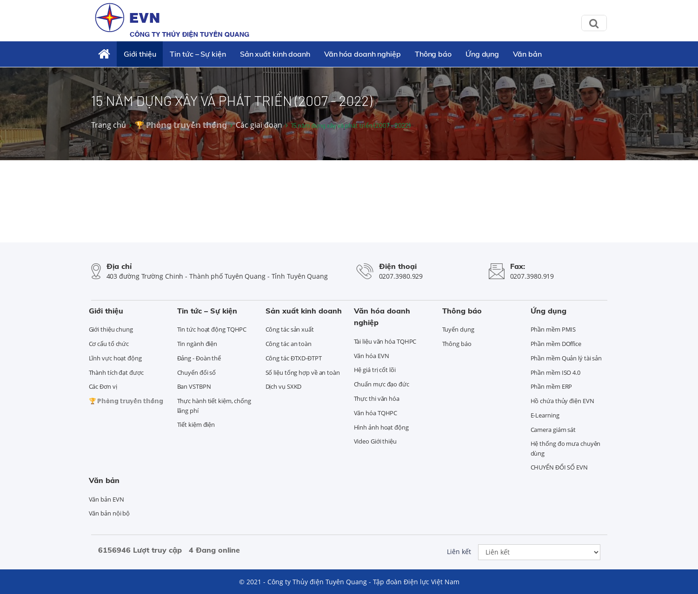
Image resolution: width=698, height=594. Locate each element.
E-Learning (545, 415)
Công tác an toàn (289, 343)
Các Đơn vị (103, 386)
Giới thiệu (140, 54)
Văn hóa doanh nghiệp (362, 54)
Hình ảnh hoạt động (381, 427)
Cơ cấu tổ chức (109, 343)
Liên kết (459, 551)
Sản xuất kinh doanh (275, 54)
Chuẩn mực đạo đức (381, 384)
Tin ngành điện (197, 343)
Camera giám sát (553, 429)
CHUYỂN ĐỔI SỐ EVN (559, 467)
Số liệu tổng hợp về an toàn (303, 372)
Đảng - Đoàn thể (199, 358)
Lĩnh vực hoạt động (115, 358)
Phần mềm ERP (551, 386)
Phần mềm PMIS (553, 329)
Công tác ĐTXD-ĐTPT (294, 358)
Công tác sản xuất (290, 329)
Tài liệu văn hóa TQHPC (385, 341)
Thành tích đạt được (116, 372)
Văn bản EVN (106, 499)
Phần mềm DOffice (556, 343)
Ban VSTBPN (194, 386)
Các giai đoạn (259, 125)
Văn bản (527, 54)
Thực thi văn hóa (376, 398)
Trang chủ (108, 125)
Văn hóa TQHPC (376, 413)
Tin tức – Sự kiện (198, 54)
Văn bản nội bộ (109, 513)
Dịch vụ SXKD (284, 386)
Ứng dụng (482, 54)
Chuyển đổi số (196, 372)
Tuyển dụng (458, 329)
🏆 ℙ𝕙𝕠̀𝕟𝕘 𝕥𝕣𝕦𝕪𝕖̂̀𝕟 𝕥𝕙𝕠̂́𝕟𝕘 (181, 125)
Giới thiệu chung (111, 329)
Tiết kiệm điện (196, 424)
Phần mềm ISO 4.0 (555, 372)
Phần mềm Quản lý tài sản (566, 358)
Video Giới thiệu (375, 441)
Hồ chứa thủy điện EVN (562, 401)
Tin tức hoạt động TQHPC (212, 329)
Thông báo (433, 54)
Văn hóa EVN (371, 356)
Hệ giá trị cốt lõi (375, 370)
